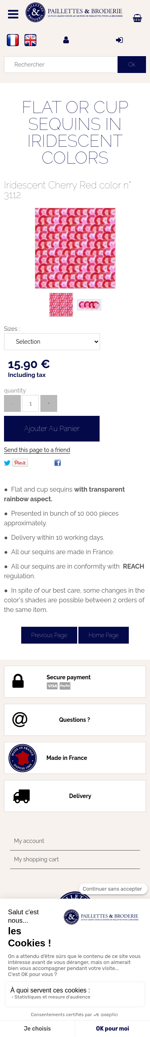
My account (29, 841)
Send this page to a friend (37, 450)
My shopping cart (36, 859)
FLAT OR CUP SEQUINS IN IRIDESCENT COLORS (75, 132)
